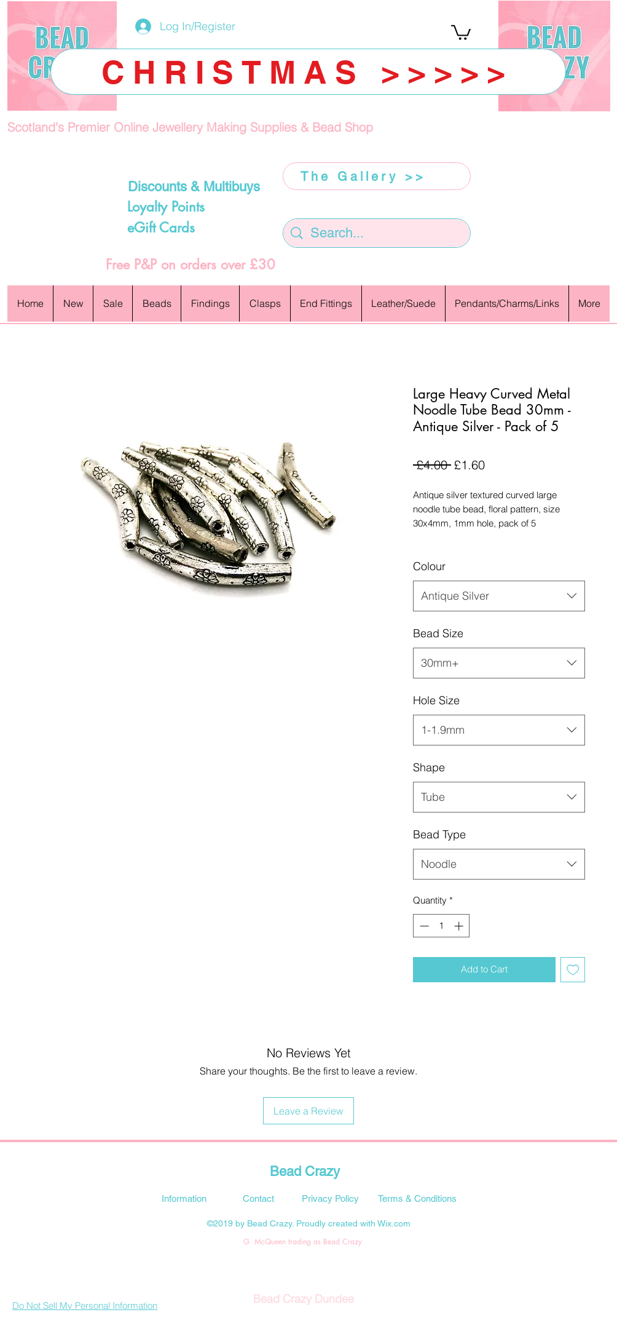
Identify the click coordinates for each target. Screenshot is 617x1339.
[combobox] (499, 596)
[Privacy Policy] (330, 1198)
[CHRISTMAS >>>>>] (308, 72)
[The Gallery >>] (377, 176)
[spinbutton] (441, 926)
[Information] (183, 1198)
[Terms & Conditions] (417, 1198)
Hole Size (436, 700)
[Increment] (460, 926)
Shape (429, 767)
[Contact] (258, 1198)
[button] (461, 31)
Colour (429, 566)
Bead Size (438, 633)
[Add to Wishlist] (573, 969)
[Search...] (377, 233)
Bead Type (439, 834)
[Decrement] (423, 926)
